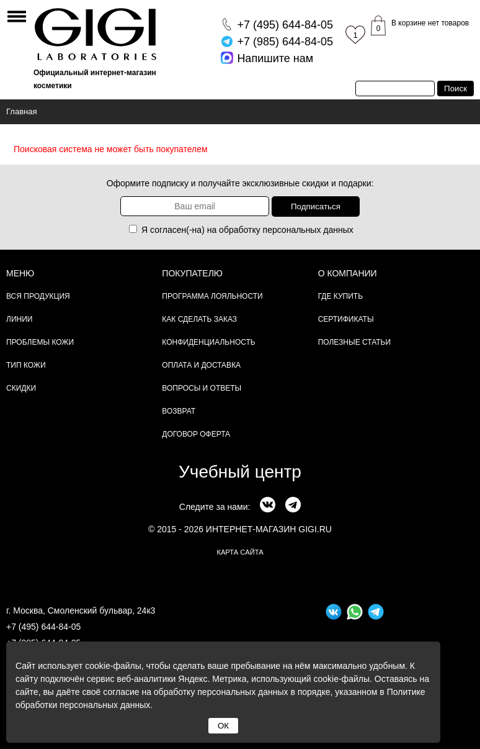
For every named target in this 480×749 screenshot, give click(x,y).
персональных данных (308, 230)
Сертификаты (346, 319)
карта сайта (239, 552)
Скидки (21, 388)
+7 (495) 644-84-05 (43, 627)
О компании (347, 273)
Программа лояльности (212, 296)
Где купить (340, 296)
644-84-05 (285, 25)
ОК (223, 725)
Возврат (178, 411)
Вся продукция (38, 296)
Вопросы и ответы (201, 388)
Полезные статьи (354, 342)
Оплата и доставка (201, 365)
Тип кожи (26, 365)
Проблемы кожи (40, 342)
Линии (19, 319)
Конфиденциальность (208, 342)
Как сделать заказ (199, 319)
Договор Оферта (196, 434)
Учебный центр (240, 471)
